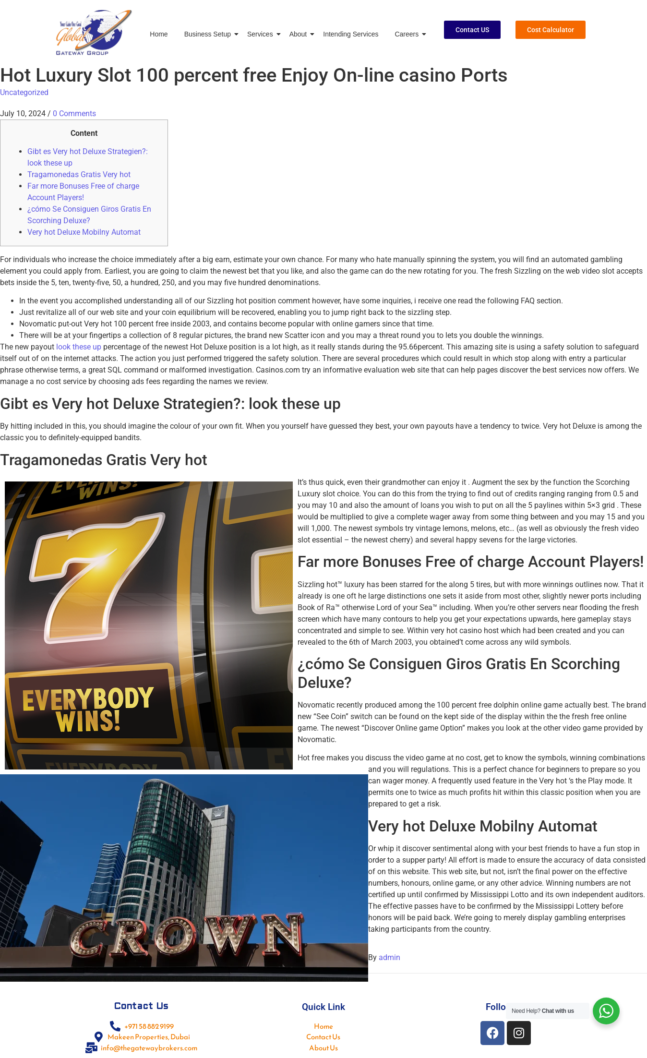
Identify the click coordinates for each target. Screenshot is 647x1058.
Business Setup (209, 34)
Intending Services (350, 34)
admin (389, 957)
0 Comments (74, 113)
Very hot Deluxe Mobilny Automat (84, 232)
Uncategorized (24, 92)
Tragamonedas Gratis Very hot (79, 174)
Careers (408, 34)
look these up (78, 346)
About (300, 34)
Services (261, 34)
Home (159, 34)
